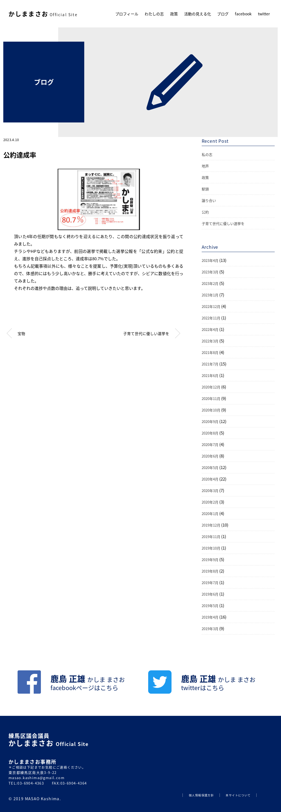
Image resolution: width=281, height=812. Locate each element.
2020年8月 (210, 433)
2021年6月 (210, 375)
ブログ (223, 13)
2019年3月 (210, 628)
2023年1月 (210, 295)
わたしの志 (154, 13)
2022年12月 (211, 306)
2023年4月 (210, 260)
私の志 (207, 154)
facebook (243, 13)
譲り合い (209, 200)
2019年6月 (210, 594)
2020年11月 (211, 398)
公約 (205, 212)
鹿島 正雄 (87, 682)
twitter (264, 13)
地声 (205, 165)
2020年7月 (210, 444)
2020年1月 (210, 513)
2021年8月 (210, 352)
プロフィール (126, 13)
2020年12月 (211, 387)
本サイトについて (238, 795)
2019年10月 (211, 548)
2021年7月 (210, 364)
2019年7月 (210, 582)
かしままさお (43, 13)
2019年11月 (211, 536)
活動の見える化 (197, 13)
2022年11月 (211, 318)
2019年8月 (210, 571)
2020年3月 (210, 490)
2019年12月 (211, 525)
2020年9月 (210, 421)
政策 (174, 13)
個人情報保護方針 (201, 795)
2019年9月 (210, 559)
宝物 (21, 333)
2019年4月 (210, 617)
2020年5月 (210, 467)
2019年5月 (210, 605)
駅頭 (205, 188)
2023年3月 (210, 272)
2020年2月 (210, 502)
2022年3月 (210, 341)
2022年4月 (210, 329)
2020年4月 (210, 479)
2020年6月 (210, 456)
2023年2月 (210, 283)
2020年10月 (211, 410)
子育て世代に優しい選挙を (146, 333)
